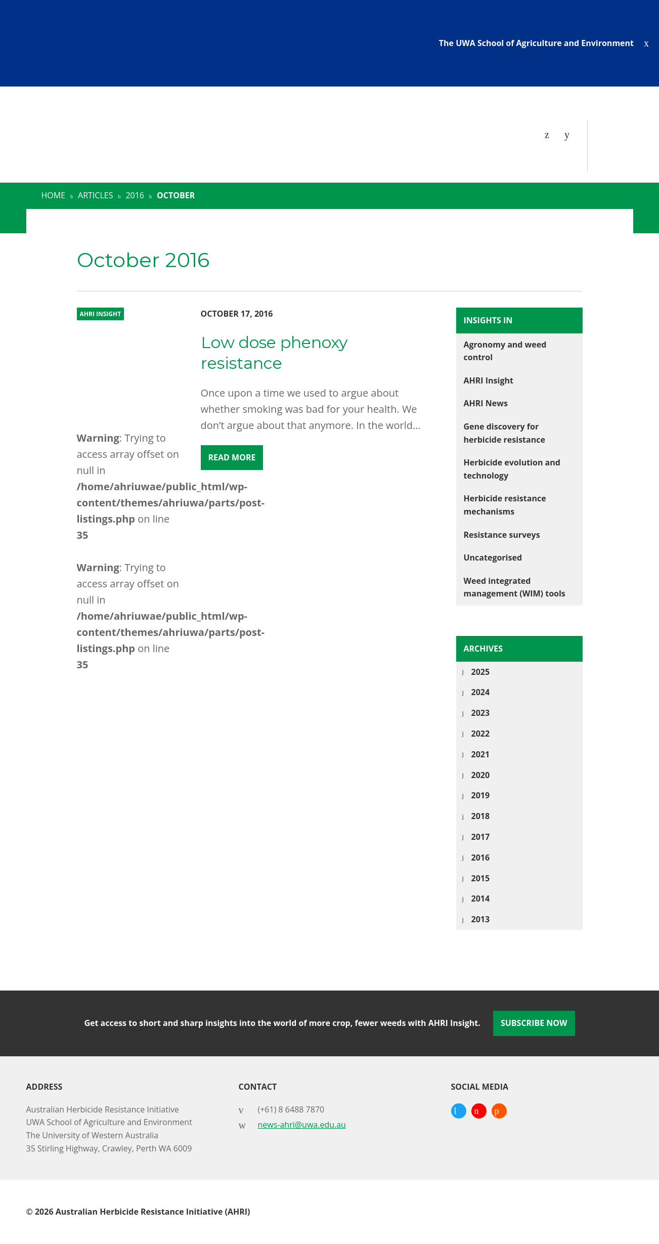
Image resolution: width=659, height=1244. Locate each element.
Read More (232, 457)
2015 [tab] (480, 878)
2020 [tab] (480, 775)
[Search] (569, 134)
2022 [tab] (480, 733)
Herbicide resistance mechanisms (505, 505)
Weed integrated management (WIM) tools (514, 587)
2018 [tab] (480, 816)
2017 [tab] (480, 836)
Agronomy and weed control (505, 351)
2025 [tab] (480, 671)
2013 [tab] (480, 919)
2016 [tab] (480, 857)
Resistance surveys (502, 534)
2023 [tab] (480, 712)
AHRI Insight (488, 380)
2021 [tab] (480, 754)
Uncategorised (493, 557)
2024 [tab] (480, 692)
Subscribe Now (534, 1022)
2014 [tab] (480, 898)
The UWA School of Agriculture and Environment (536, 43)
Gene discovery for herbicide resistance (504, 433)
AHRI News (486, 403)
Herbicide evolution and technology (512, 469)
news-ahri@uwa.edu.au (302, 1124)
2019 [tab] (480, 795)
